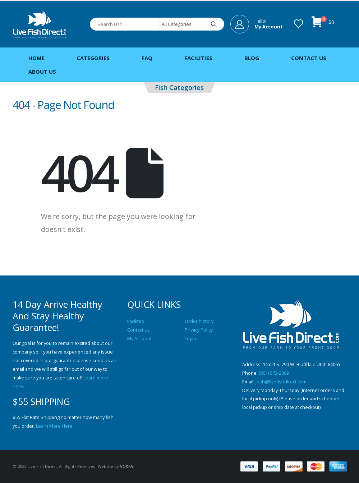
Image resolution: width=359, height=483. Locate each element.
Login (190, 339)
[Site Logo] (39, 24)
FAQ (147, 57)
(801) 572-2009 (274, 373)
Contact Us (308, 57)
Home (36, 57)
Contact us (138, 330)
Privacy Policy (199, 330)
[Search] (214, 24)
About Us (42, 71)
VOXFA (126, 466)
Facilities (198, 57)
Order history (199, 321)
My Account (139, 339)
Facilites (135, 321)
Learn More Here (54, 426)
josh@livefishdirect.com (281, 382)
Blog (251, 57)
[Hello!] (256, 24)
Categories (93, 57)
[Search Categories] (181, 24)
